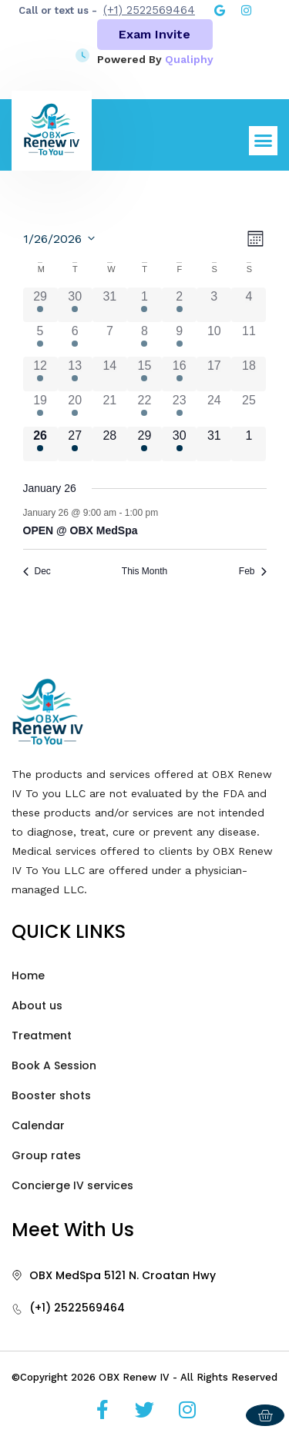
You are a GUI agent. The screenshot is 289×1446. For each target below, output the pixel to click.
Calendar (38, 1125)
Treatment (42, 1035)
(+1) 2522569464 (149, 10)
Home (28, 975)
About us (37, 1005)
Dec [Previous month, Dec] (37, 571)
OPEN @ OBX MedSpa (80, 530)
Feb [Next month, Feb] (253, 571)
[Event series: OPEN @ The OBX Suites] (165, 512)
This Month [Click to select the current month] (144, 571)
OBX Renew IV (134, 1377)
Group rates (46, 1155)
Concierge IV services (72, 1185)
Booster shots (51, 1095)
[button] (263, 140)
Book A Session (54, 1065)
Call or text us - (57, 10)
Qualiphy (189, 59)
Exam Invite (154, 34)
